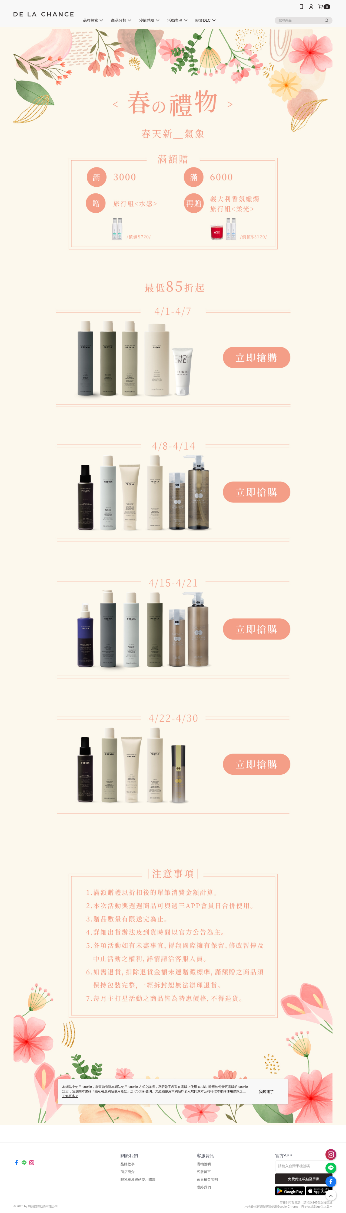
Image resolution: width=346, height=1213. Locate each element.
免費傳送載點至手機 (304, 1179)
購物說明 (204, 1164)
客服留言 (204, 1172)
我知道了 (266, 1091)
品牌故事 (128, 1164)
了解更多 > (70, 1096)
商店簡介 (128, 1172)
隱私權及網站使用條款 (138, 1180)
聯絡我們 (204, 1187)
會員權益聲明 (207, 1180)
